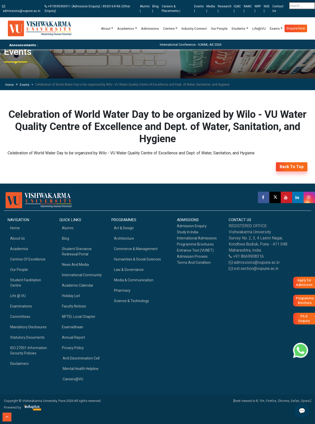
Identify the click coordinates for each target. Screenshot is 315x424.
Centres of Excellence (27, 259)
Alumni (67, 228)
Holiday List (71, 296)
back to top (292, 166)
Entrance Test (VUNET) (195, 250)
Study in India (187, 232)
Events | (199, 9)
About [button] (105, 28)
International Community (82, 275)
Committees (20, 317)
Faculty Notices (74, 306)
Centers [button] (169, 28)
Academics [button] (125, 28)
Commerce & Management (136, 249)
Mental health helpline (80, 369)
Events (24, 85)
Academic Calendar (77, 285)
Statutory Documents (27, 337)
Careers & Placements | (171, 9)
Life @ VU (18, 296)
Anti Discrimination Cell (81, 358)
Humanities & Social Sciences (137, 259)
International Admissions (197, 238)
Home (9, 85)
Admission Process (192, 256)
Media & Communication (133, 280)
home (15, 228)
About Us (17, 238)
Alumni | (145, 9)
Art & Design (124, 228)
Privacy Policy (73, 348)
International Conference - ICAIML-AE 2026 (196, 44)
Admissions (150, 28)
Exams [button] (275, 28)
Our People (219, 28)
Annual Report (73, 337)
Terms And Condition (194, 262)
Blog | (155, 9)
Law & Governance (129, 270)
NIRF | (258, 9)
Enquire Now (296, 28)
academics (19, 249)
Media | (210, 9)
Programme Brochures (195, 244)
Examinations (21, 306)
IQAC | (237, 9)
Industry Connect (194, 28)
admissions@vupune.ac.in (21, 9)
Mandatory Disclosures (28, 327)
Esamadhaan (72, 327)
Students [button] (238, 28)
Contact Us (278, 9)
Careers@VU (72, 379)
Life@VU (259, 28)
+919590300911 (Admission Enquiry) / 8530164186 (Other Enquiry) (87, 9)
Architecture (124, 238)
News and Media (75, 265)
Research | (224, 9)
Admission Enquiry (192, 226)
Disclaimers (19, 364)
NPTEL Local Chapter (78, 317)
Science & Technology (131, 301)
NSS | (266, 9)
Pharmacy (122, 290)
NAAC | (248, 9)
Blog (65, 238)
